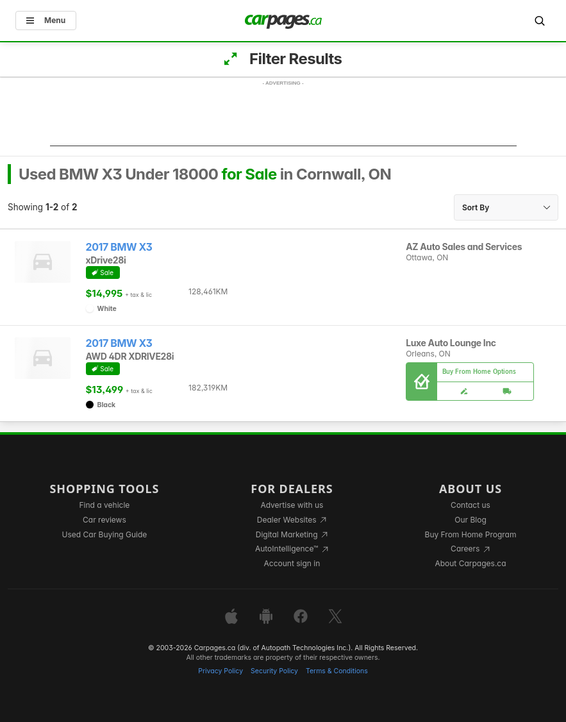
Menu (45, 20)
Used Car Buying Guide (104, 534)
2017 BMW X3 (119, 247)
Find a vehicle (104, 505)
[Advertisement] (283, 117)
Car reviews (104, 520)
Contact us (470, 505)
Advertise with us (291, 505)
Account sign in (292, 563)
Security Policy (274, 671)
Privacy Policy (220, 671)
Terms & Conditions (337, 671)
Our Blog (470, 520)
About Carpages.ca (470, 563)
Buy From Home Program (471, 534)
